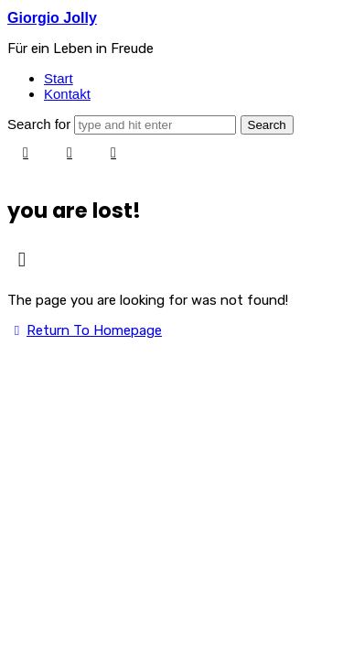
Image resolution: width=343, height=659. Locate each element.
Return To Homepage (84, 330)
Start (58, 78)
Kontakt (67, 94)
